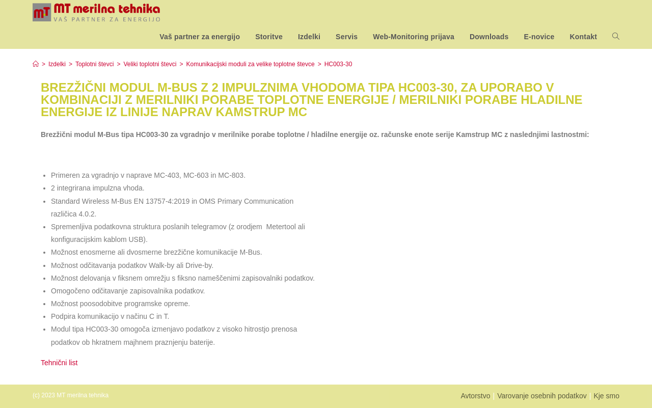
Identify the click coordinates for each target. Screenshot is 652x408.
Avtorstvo (475, 396)
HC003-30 (338, 64)
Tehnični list (60, 363)
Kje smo (606, 396)
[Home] (36, 64)
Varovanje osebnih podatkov (542, 396)
